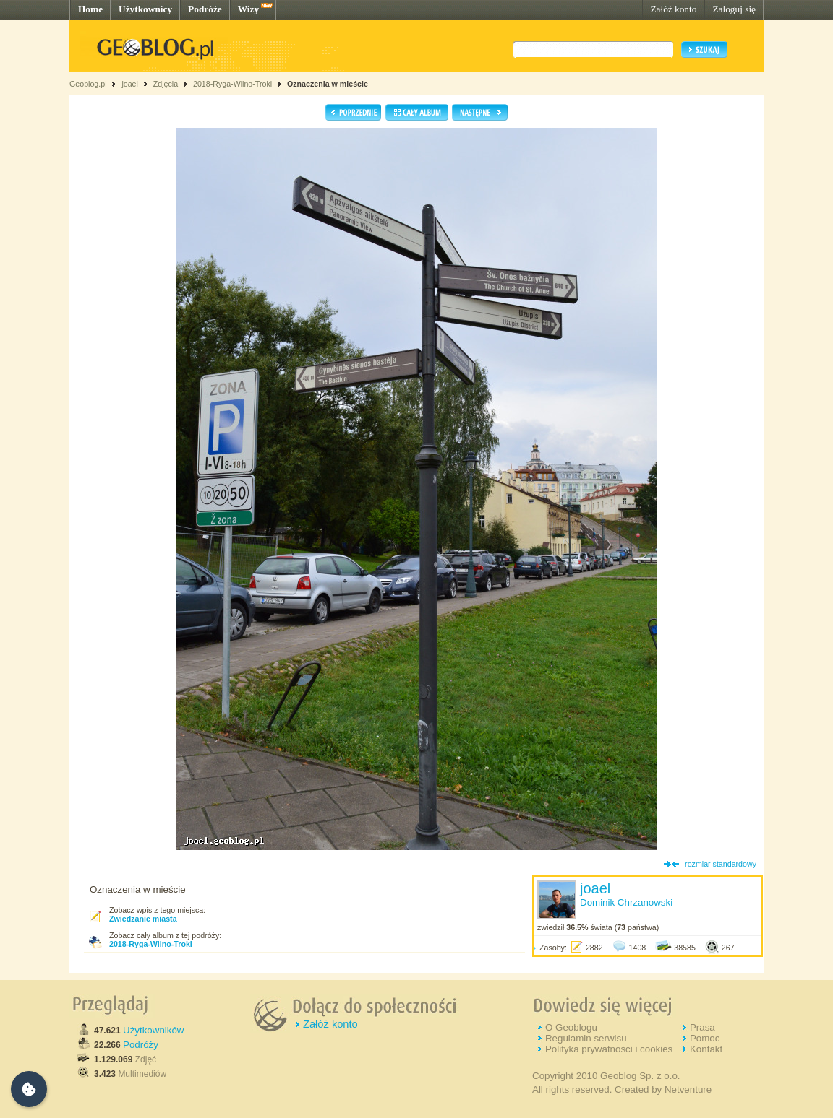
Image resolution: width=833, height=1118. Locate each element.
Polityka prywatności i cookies (608, 1049)
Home (90, 9)
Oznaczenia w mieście (327, 83)
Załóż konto (673, 9)
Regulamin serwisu (586, 1038)
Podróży (140, 1044)
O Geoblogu (571, 1027)
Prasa (702, 1027)
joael (129, 83)
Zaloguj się (734, 9)
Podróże (205, 9)
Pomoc (704, 1038)
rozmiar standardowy (720, 863)
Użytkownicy (145, 9)
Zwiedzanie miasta (143, 918)
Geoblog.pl (88, 83)
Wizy (248, 9)
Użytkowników (153, 1030)
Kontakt (706, 1049)
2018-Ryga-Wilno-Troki (232, 83)
